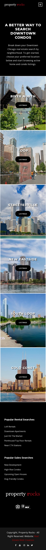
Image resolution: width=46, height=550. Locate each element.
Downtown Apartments (15, 431)
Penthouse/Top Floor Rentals (18, 440)
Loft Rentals (9, 426)
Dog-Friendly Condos (14, 479)
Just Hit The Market (13, 436)
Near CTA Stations (12, 445)
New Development (12, 465)
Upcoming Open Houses (15, 474)
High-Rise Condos (12, 469)
